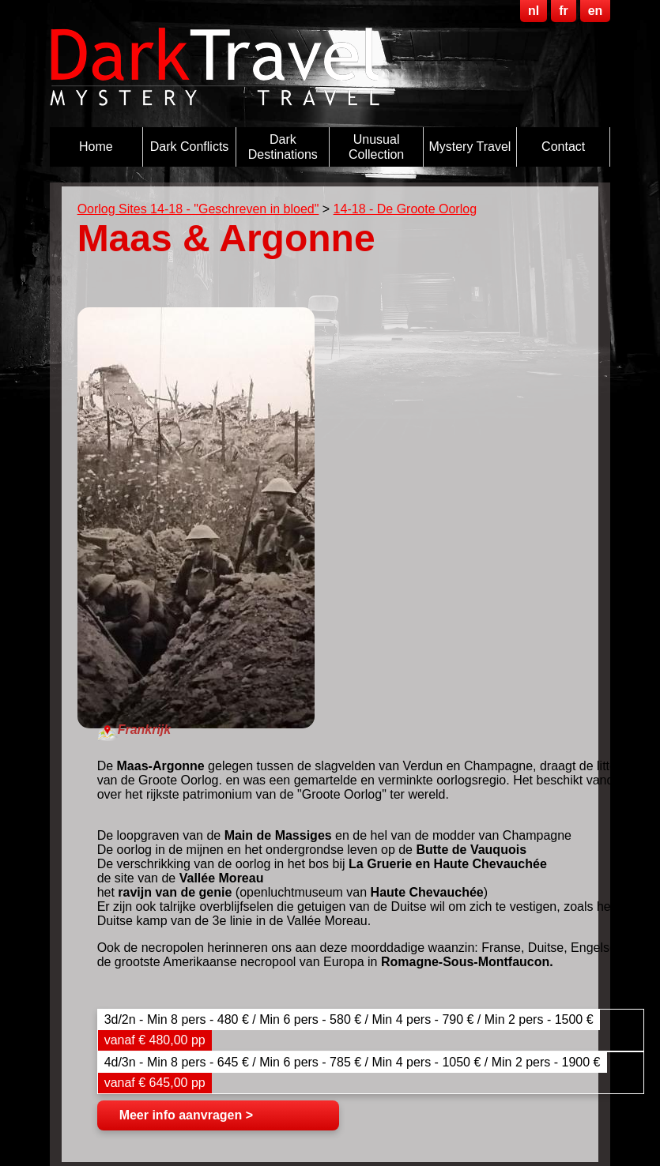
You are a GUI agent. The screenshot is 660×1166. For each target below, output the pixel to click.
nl (533, 10)
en (595, 10)
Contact (563, 146)
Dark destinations (283, 147)
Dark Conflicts (189, 146)
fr (563, 10)
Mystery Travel (469, 146)
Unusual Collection (376, 147)
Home (96, 146)
